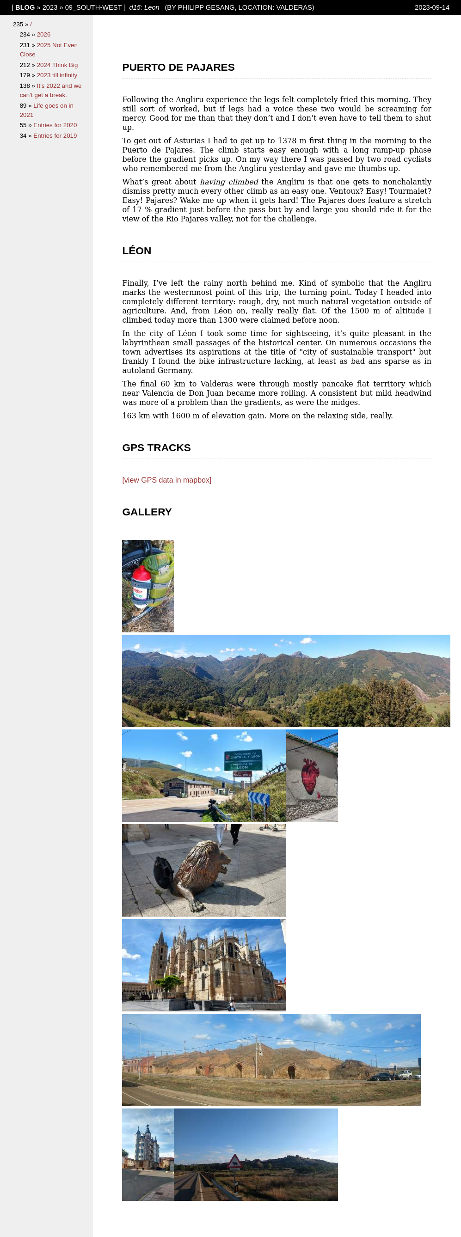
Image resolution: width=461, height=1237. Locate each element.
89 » (27, 105)
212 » (28, 64)
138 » (28, 85)
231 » (28, 45)
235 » (21, 24)
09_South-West (93, 7)
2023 (50, 7)
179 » (28, 75)
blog (25, 7)
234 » (28, 34)
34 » (27, 135)
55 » (27, 125)
